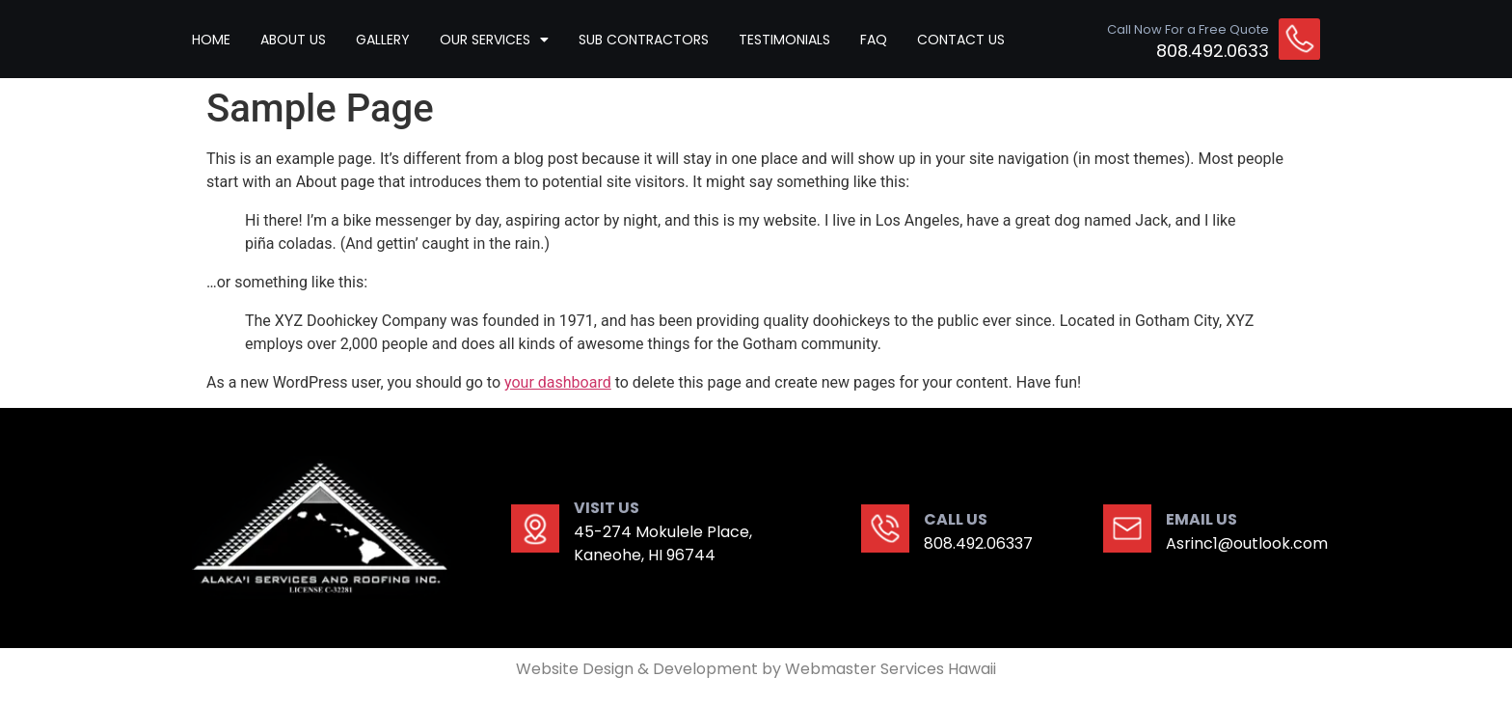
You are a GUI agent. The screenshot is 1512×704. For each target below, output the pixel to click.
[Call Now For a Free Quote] (1299, 39)
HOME (211, 39)
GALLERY (383, 39)
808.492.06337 (978, 543)
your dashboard (557, 382)
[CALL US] (885, 528)
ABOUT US (293, 39)
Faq (873, 39)
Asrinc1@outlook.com (1247, 543)
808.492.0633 (1212, 51)
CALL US (955, 519)
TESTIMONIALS (784, 39)
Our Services (494, 39)
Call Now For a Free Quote (1188, 29)
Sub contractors (644, 39)
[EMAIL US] (1127, 528)
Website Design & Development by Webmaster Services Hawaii (756, 669)
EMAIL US (1201, 519)
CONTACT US (961, 39)
